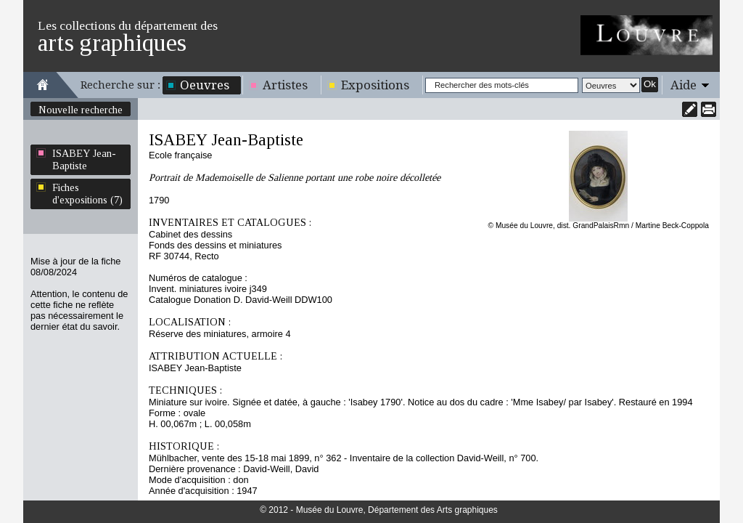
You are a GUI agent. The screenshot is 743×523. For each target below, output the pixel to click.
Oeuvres (204, 85)
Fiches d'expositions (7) (87, 194)
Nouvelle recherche (80, 109)
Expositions (375, 85)
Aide (683, 85)
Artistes (285, 85)
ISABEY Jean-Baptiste (84, 159)
